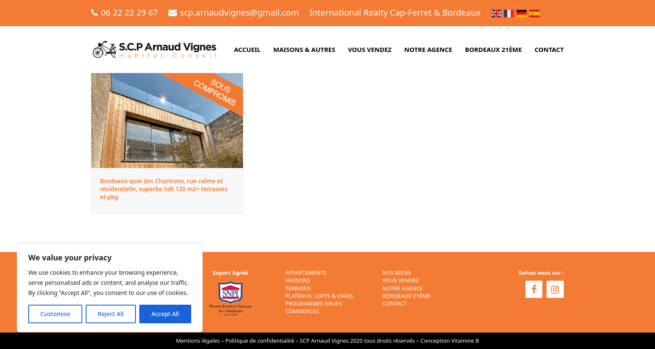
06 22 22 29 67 (129, 12)
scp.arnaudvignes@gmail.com (239, 12)
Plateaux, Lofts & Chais (319, 296)
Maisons (297, 280)
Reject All (111, 314)
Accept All (165, 314)
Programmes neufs (313, 303)
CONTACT (394, 303)
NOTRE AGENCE (402, 288)
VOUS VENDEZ (400, 280)
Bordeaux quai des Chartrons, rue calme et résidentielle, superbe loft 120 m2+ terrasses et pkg (163, 189)
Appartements (306, 272)
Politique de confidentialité (259, 340)
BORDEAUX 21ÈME (406, 296)
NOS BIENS (396, 272)
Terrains (298, 288)
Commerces (302, 311)
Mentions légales (198, 340)
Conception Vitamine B (449, 340)
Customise (55, 314)
